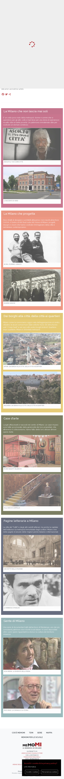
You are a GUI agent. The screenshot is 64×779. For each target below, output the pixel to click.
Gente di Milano (14, 620)
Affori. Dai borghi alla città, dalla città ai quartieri (23, 366)
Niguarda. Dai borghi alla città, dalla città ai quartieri (24, 405)
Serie (39, 733)
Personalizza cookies (49, 772)
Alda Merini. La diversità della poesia (17, 671)
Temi (31, 733)
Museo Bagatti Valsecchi (13, 469)
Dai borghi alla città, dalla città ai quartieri (32, 316)
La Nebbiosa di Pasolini (12, 608)
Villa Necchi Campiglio (12, 508)
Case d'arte (11, 418)
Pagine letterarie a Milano (21, 520)
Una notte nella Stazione (13, 569)
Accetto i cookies (32, 772)
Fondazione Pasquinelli (32, 757)
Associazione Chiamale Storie (32, 753)
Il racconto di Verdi (11, 200)
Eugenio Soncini (9, 303)
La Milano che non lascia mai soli (26, 111)
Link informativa (30, 767)
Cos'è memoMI (18, 733)
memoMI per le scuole (32, 737)
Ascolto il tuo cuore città (13, 162)
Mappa (49, 733)
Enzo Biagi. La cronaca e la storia (16, 710)
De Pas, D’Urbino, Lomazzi (13, 264)
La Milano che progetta (19, 213)
